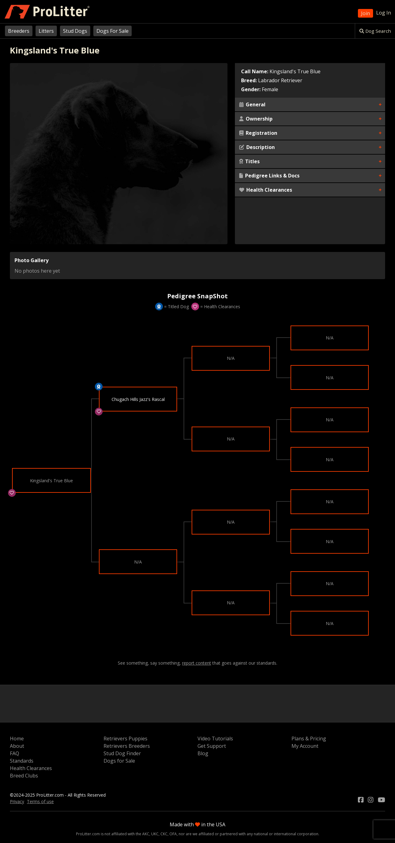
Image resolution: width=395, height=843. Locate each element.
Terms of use (40, 801)
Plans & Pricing (308, 738)
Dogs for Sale (119, 760)
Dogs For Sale (112, 31)
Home (17, 738)
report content (196, 663)
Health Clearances (265, 189)
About (17, 746)
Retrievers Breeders (127, 746)
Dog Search (375, 31)
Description (257, 147)
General (252, 104)
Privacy (17, 801)
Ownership (256, 118)
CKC (164, 834)
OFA (173, 834)
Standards (21, 760)
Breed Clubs (24, 775)
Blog (203, 753)
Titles (249, 161)
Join (365, 13)
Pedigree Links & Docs (269, 175)
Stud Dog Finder (122, 753)
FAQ (14, 753)
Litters (46, 31)
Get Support (212, 746)
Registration (258, 133)
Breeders (18, 31)
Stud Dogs (75, 31)
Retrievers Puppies (125, 738)
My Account (304, 746)
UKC (155, 834)
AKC (145, 834)
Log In (383, 12)
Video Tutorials (215, 738)
